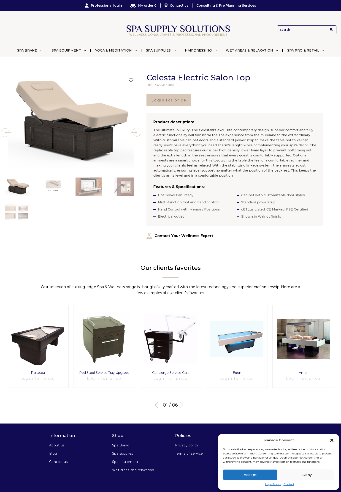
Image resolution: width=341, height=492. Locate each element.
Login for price (168, 100)
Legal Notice (273, 484)
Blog (53, 448)
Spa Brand (27, 50)
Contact (289, 484)
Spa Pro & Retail (303, 50)
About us (57, 440)
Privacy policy (186, 440)
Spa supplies (122, 448)
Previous (158, 399)
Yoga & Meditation (113, 50)
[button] (332, 440)
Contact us (176, 5)
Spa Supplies (158, 50)
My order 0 (143, 5)
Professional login (103, 5)
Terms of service (189, 448)
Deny (307, 475)
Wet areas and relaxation (133, 464)
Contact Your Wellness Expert (179, 236)
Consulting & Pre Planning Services (226, 5)
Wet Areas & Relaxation (249, 50)
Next (182, 399)
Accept (250, 475)
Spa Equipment (66, 50)
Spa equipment (125, 456)
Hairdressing (198, 50)
